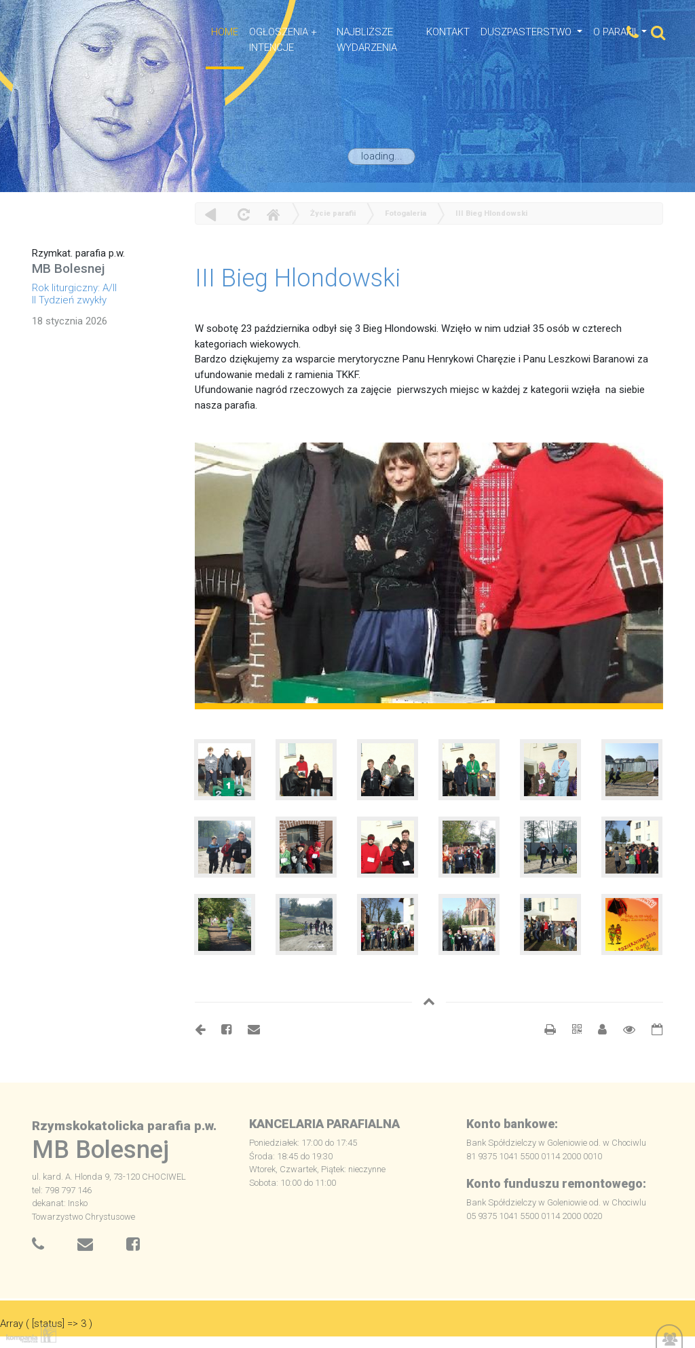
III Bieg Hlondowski (491, 213)
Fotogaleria (405, 213)
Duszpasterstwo (527, 32)
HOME (224, 32)
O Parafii (616, 32)
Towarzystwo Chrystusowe (83, 1217)
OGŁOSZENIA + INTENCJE (283, 40)
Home (273, 214)
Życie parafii (333, 213)
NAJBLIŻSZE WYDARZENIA (367, 40)
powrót (210, 214)
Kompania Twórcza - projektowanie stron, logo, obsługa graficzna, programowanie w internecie (28, 1333)
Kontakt (448, 32)
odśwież (242, 214)
